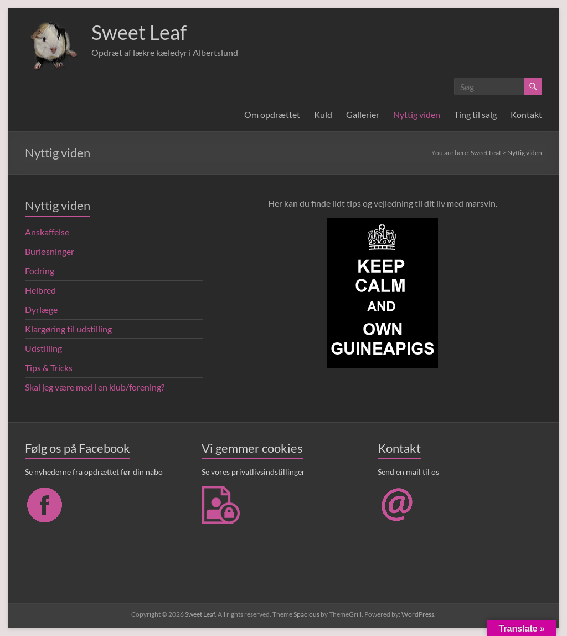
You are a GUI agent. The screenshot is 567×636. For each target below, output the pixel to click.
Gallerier (362, 114)
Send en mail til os (408, 471)
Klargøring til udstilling (68, 329)
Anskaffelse (47, 232)
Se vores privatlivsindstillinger (253, 471)
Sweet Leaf (139, 32)
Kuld (323, 114)
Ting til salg (475, 114)
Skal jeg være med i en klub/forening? (94, 387)
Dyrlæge (41, 309)
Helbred (40, 290)
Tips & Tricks (49, 367)
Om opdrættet (272, 114)
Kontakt (526, 114)
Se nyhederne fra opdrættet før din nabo (94, 471)
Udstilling (43, 348)
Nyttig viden (416, 114)
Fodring (39, 270)
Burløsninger (49, 251)
